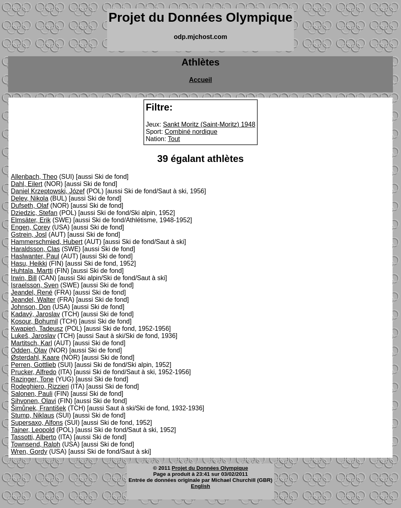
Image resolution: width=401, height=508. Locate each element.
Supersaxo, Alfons (37, 422)
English (200, 486)
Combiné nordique (191, 131)
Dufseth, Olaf (29, 205)
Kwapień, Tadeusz (37, 328)
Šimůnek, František (38, 408)
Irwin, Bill (24, 277)
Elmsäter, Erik (31, 220)
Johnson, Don (31, 306)
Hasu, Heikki (29, 263)
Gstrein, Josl (29, 234)
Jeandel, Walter (33, 299)
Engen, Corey (30, 227)
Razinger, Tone (32, 379)
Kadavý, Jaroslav (35, 314)
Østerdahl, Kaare (35, 357)
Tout (174, 138)
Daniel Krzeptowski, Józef (48, 191)
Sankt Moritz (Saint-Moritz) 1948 (209, 124)
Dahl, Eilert (26, 183)
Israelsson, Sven (34, 285)
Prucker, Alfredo (33, 372)
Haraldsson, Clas (35, 249)
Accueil (200, 79)
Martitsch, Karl (31, 343)
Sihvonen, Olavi (33, 400)
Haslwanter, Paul (35, 256)
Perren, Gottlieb (33, 364)
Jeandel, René (31, 292)
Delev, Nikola (29, 198)
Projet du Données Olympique (210, 468)
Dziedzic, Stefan (34, 212)
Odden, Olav (29, 350)
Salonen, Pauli (31, 393)
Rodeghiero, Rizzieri (40, 386)
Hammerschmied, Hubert (47, 241)
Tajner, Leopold (33, 429)
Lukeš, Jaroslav (33, 335)
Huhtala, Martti (32, 270)
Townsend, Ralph (35, 444)
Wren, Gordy (29, 451)
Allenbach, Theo (34, 176)
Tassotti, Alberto (33, 437)
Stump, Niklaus (32, 415)
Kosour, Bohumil (34, 321)
